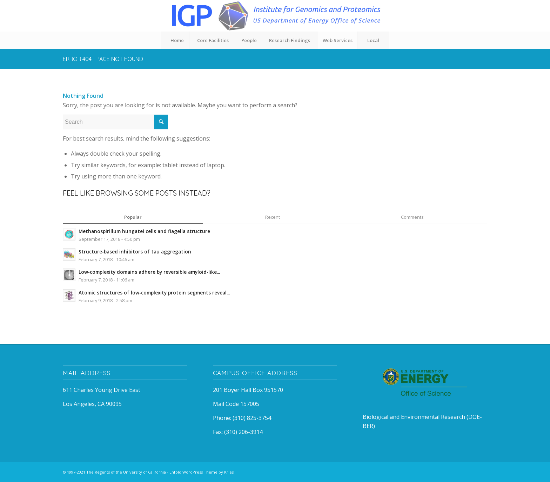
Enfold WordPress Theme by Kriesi (202, 472)
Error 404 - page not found (103, 58)
